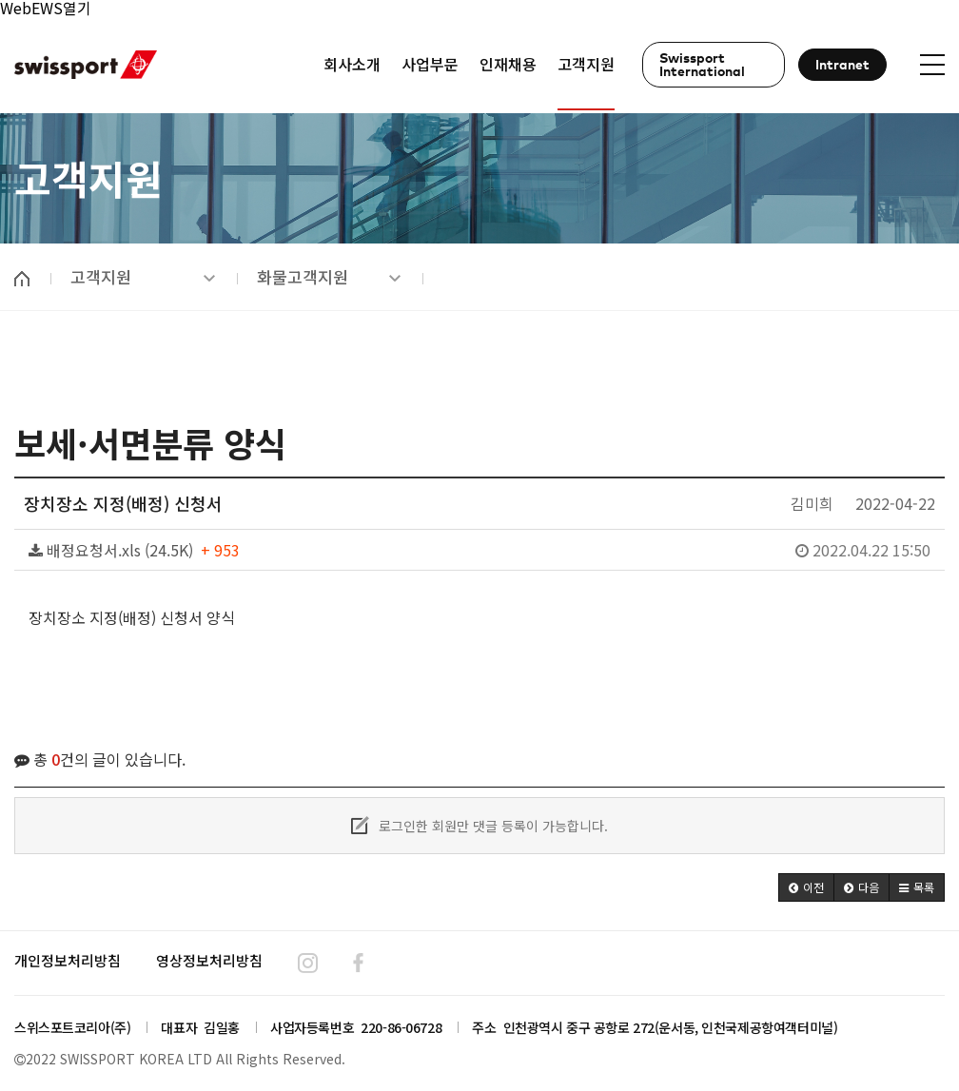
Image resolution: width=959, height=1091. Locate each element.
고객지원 (142, 277)
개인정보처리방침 (67, 960)
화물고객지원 (329, 277)
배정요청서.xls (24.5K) (479, 549)
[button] (806, 887)
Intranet (842, 65)
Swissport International (702, 65)
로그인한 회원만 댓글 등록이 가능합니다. (479, 825)
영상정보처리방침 (209, 960)
